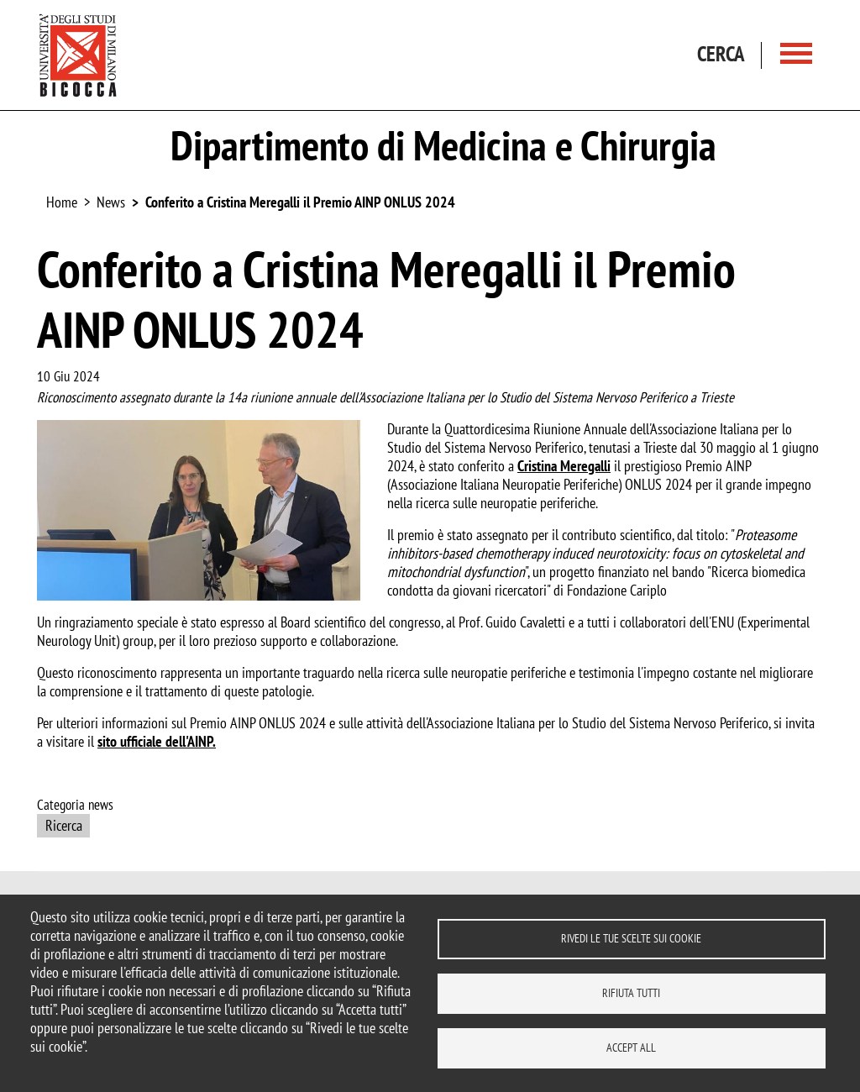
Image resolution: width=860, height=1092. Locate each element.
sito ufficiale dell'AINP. (156, 741)
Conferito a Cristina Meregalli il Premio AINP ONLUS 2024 (300, 202)
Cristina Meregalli (564, 465)
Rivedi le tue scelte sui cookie (631, 938)
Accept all (631, 1047)
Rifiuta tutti (631, 992)
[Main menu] (796, 55)
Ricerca (63, 825)
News (111, 202)
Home (61, 202)
